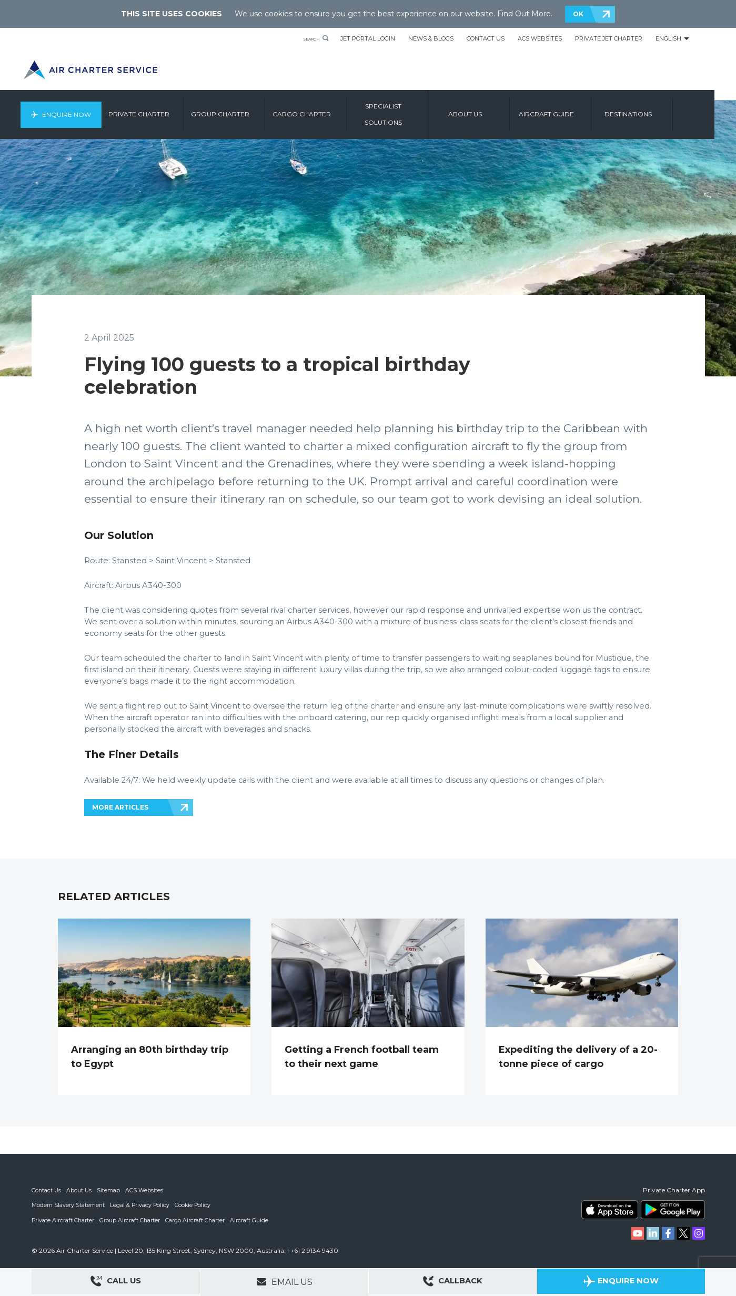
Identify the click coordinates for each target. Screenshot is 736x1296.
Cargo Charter (327, 109)
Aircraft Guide (571, 109)
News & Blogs (430, 38)
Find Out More (524, 13)
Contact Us (486, 38)
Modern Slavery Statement (69, 1205)
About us (490, 109)
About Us (80, 1190)
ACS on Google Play (673, 1209)
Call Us (116, 1282)
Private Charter (164, 109)
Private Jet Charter (608, 38)
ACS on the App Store (609, 1209)
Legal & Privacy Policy (141, 1205)
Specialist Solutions (408, 109)
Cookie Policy (195, 1205)
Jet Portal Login (367, 38)
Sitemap (110, 1190)
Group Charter (245, 109)
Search (306, 38)
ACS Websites (540, 38)
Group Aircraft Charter (131, 1219)
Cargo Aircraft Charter (197, 1219)
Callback (452, 1282)
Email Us (284, 1282)
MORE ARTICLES (120, 807)
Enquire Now (88, 109)
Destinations (653, 109)
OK (578, 14)
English (668, 38)
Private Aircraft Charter (63, 1219)
